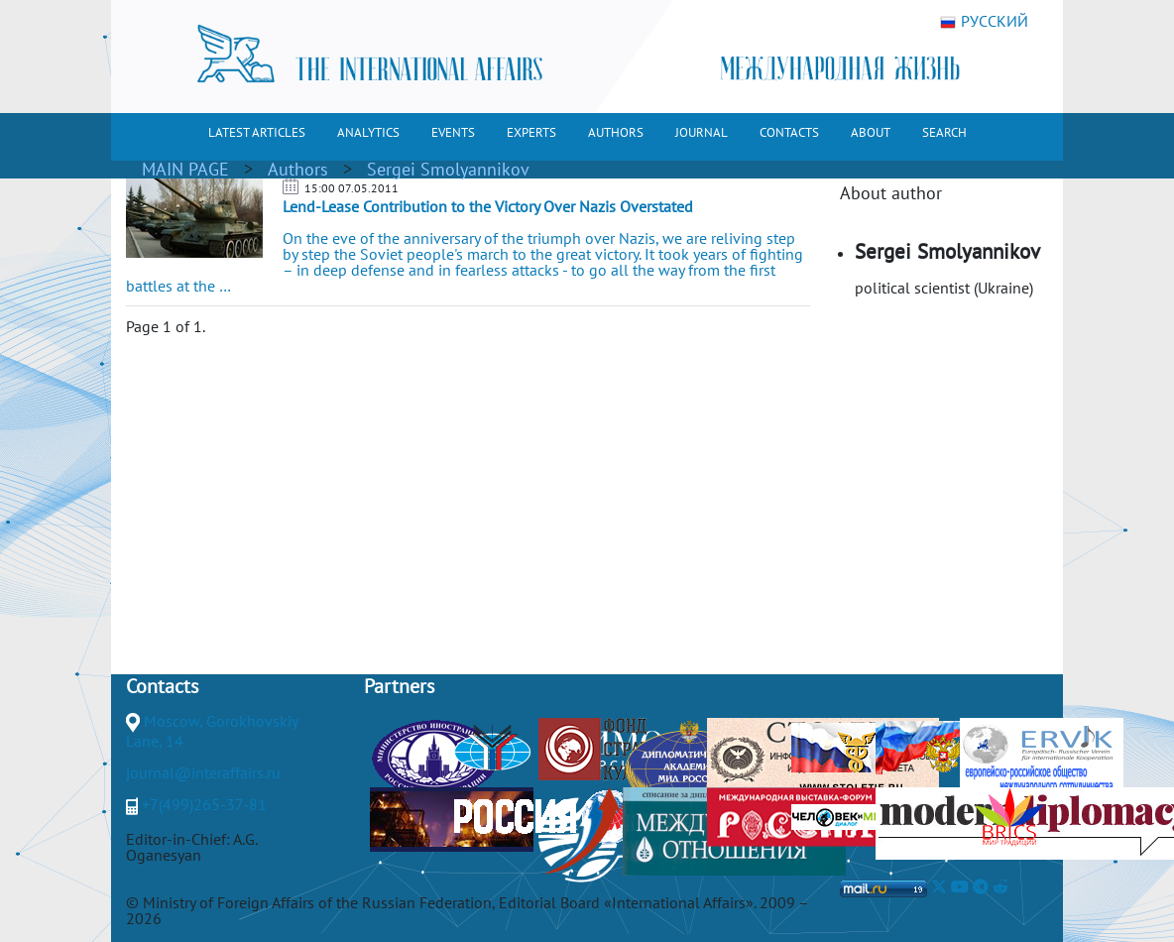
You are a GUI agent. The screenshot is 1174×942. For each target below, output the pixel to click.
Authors (298, 169)
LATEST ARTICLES (256, 132)
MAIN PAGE (185, 169)
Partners (399, 686)
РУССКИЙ (984, 22)
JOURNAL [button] (701, 132)
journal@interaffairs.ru (203, 772)
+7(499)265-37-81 (204, 804)
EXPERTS (531, 132)
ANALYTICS (368, 132)
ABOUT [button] (870, 132)
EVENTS (453, 132)
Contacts (162, 686)
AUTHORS (616, 132)
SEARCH (944, 132)
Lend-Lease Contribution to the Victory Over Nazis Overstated (488, 206)
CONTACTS (789, 132)
